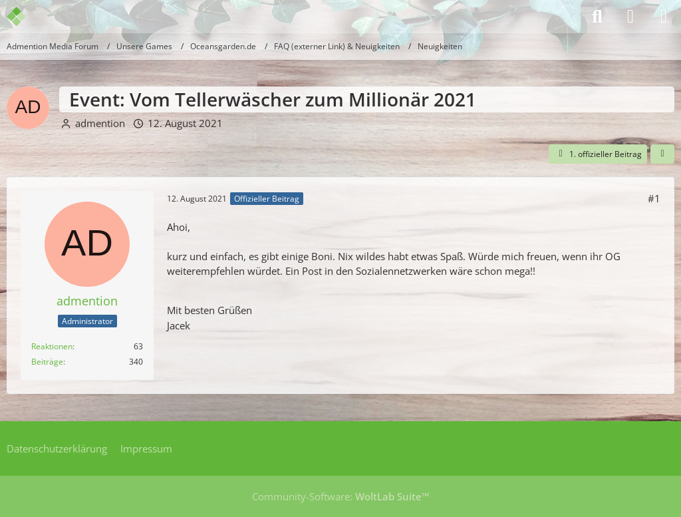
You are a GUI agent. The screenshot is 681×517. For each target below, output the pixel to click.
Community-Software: (341, 496)
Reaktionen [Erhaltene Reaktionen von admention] (51, 346)
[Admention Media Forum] (25, 16)
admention (100, 123)
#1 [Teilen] (654, 198)
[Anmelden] (630, 16)
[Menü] (663, 16)
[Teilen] (662, 154)
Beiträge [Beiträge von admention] (47, 361)
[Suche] (597, 16)
